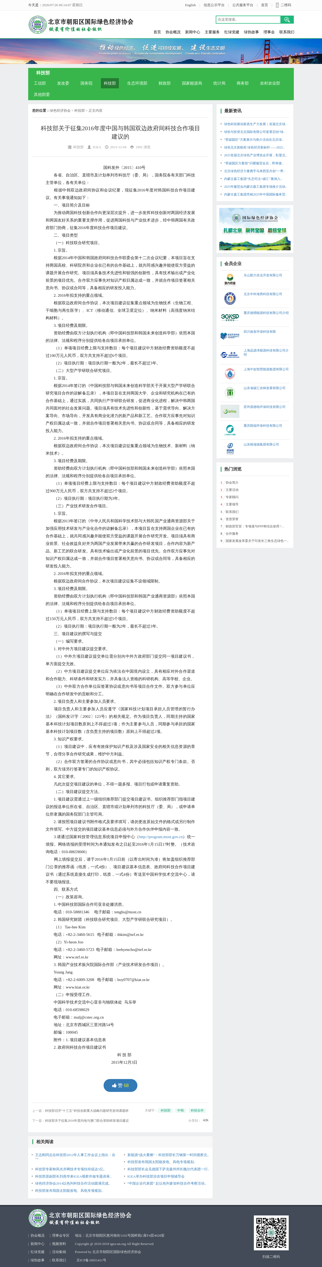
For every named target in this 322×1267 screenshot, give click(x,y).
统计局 (219, 83)
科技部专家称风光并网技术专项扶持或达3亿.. (70, 1169)
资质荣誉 (232, 519)
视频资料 (59, 1244)
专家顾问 (232, 497)
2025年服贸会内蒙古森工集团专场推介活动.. (255, 187)
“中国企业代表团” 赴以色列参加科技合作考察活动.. (166, 1183)
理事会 (269, 32)
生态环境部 (137, 83)
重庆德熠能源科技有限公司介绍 (266, 313)
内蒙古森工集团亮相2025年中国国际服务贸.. (255, 194)
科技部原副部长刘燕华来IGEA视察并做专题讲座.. (73, 1176)
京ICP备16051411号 (91, 1260)
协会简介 (232, 482)
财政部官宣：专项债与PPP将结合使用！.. (255, 526)
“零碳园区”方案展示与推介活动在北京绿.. (253, 140)
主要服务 (212, 32)
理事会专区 (60, 1235)
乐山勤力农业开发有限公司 (263, 275)
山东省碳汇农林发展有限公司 (265, 388)
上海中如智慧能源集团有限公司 (266, 369)
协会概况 (173, 32)
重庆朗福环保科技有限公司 (263, 426)
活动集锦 (59, 1252)
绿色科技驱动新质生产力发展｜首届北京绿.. (255, 124)
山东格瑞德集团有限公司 (261, 444)
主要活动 (232, 490)
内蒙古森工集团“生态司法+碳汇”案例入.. (253, 179)
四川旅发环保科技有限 (260, 332)
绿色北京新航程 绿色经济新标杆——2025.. (254, 147)
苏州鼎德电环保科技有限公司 (265, 407)
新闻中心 (192, 32)
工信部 (40, 83)
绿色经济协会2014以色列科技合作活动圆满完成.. (72, 1183)
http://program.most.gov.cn (161, 837)
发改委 (63, 83)
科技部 (110, 83)
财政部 (165, 83)
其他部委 (42, 94)
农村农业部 (270, 83)
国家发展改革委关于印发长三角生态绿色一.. (257, 541)
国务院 (86, 83)
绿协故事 (251, 32)
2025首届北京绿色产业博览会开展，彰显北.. (255, 155)
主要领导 (232, 504)
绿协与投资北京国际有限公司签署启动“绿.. (254, 132)
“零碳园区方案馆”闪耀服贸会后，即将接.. (253, 163)
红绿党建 (231, 32)
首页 (264, 5)
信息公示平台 (214, 5)
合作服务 (232, 533)
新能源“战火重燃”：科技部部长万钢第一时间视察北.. (168, 1155)
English (190, 5)
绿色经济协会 (60, 110)
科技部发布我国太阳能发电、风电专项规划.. (161, 1162)
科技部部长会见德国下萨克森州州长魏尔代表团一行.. (168, 1169)
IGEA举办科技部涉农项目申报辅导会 (156, 1176)
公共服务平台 (242, 5)
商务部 (243, 83)
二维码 (286, 5)
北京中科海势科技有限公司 (263, 294)
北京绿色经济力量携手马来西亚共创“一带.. (254, 171)
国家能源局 (192, 83)
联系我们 (286, 32)
